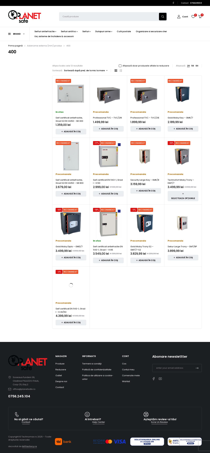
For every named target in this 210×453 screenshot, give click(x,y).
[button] (71, 131)
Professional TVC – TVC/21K (107, 117)
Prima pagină (15, 45)
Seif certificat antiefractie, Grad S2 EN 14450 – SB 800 (70, 181)
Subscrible (197, 368)
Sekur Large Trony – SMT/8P (182, 246)
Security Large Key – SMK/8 (144, 179)
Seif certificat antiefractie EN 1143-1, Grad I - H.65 (108, 248)
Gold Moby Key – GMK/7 (180, 117)
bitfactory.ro (29, 446)
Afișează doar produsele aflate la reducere (146, 65)
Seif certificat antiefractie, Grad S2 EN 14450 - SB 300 (69, 119)
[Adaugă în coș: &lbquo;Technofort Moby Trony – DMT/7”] (183, 196)
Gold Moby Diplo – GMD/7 (69, 246)
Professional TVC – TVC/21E (144, 117)
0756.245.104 (19, 396)
